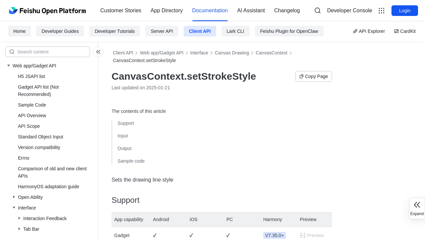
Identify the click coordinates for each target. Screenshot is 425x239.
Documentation (210, 10)
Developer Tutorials (115, 31)
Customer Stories (120, 10)
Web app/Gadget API (161, 52)
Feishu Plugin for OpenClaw (289, 31)
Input (123, 135)
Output (124, 148)
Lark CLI (235, 31)
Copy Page (313, 76)
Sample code (131, 161)
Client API (200, 31)
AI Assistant (251, 10)
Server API (162, 31)
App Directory (167, 10)
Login (404, 10)
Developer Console (349, 10)
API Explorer (369, 31)
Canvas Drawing (232, 52)
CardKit (405, 31)
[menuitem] (121, 10)
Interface (199, 52)
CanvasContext (272, 52)
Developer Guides (60, 31)
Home (19, 31)
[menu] (200, 10)
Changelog (287, 10)
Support (126, 123)
